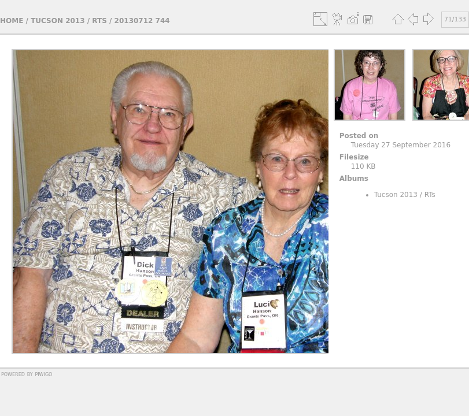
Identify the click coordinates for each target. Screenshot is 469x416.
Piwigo (43, 374)
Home (11, 21)
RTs (99, 21)
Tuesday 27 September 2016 (400, 145)
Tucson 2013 (57, 21)
